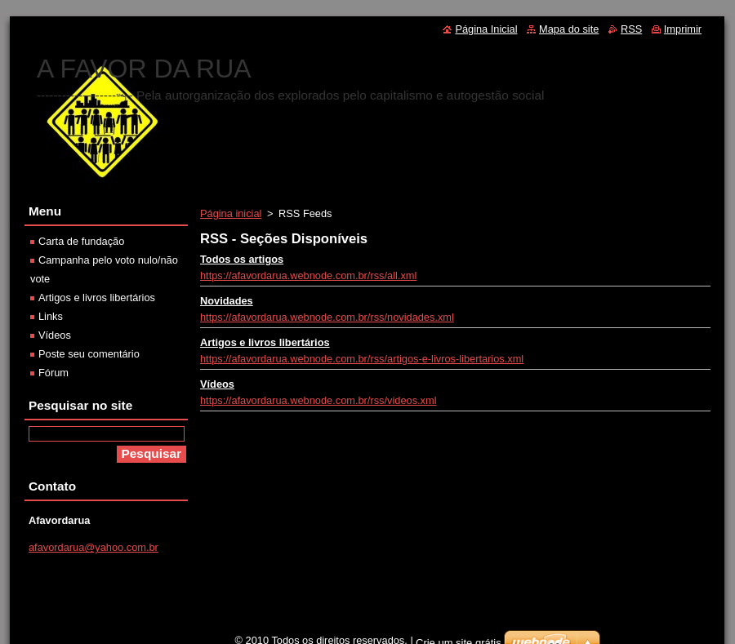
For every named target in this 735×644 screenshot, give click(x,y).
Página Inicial (486, 29)
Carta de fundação (81, 241)
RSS (631, 29)
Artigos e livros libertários (265, 342)
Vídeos (217, 384)
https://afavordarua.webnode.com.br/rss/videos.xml (318, 400)
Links (50, 316)
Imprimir (683, 29)
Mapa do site (569, 29)
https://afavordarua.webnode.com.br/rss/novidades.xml (327, 317)
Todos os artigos (241, 259)
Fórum (53, 372)
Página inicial (230, 213)
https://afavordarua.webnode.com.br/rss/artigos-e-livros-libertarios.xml (361, 359)
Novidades (226, 301)
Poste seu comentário (89, 354)
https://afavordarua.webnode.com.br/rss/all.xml (308, 275)
